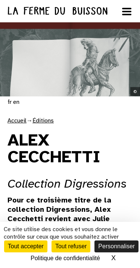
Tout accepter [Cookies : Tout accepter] (26, 246)
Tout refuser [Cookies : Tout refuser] (71, 246)
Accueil (17, 120)
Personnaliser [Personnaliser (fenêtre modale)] (116, 246)
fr (9, 102)
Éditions (43, 120)
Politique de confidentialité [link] (65, 258)
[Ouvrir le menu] (127, 11)
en (16, 102)
